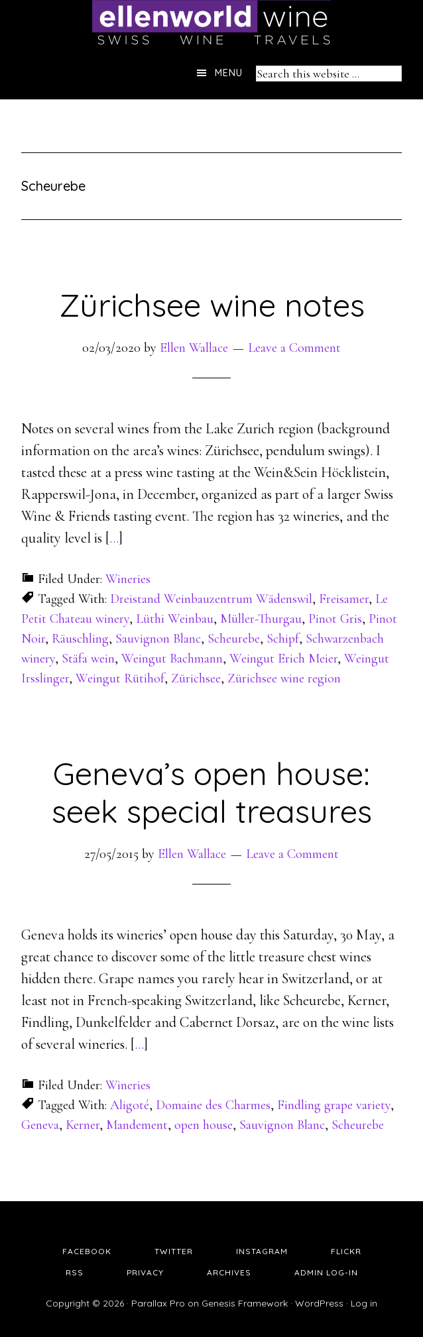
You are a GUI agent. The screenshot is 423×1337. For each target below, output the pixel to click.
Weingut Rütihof (120, 678)
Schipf (283, 639)
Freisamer (344, 599)
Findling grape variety (334, 1105)
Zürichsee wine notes (212, 305)
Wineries (128, 579)
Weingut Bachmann (172, 659)
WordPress (319, 1303)
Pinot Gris (335, 619)
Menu (229, 73)
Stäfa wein (88, 659)
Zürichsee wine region (284, 678)
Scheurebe (234, 639)
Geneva (40, 1125)
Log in (364, 1303)
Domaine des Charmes (213, 1105)
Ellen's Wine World (211, 23)
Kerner (82, 1125)
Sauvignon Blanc (158, 639)
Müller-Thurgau (261, 619)
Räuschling (80, 639)
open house (203, 1125)
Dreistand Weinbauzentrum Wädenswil (211, 599)
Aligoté (129, 1105)
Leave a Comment (294, 348)
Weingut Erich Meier (283, 659)
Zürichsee (196, 678)
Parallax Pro (158, 1303)
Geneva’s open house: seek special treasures (212, 792)
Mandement (137, 1125)
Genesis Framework (245, 1303)
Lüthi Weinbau (174, 619)
